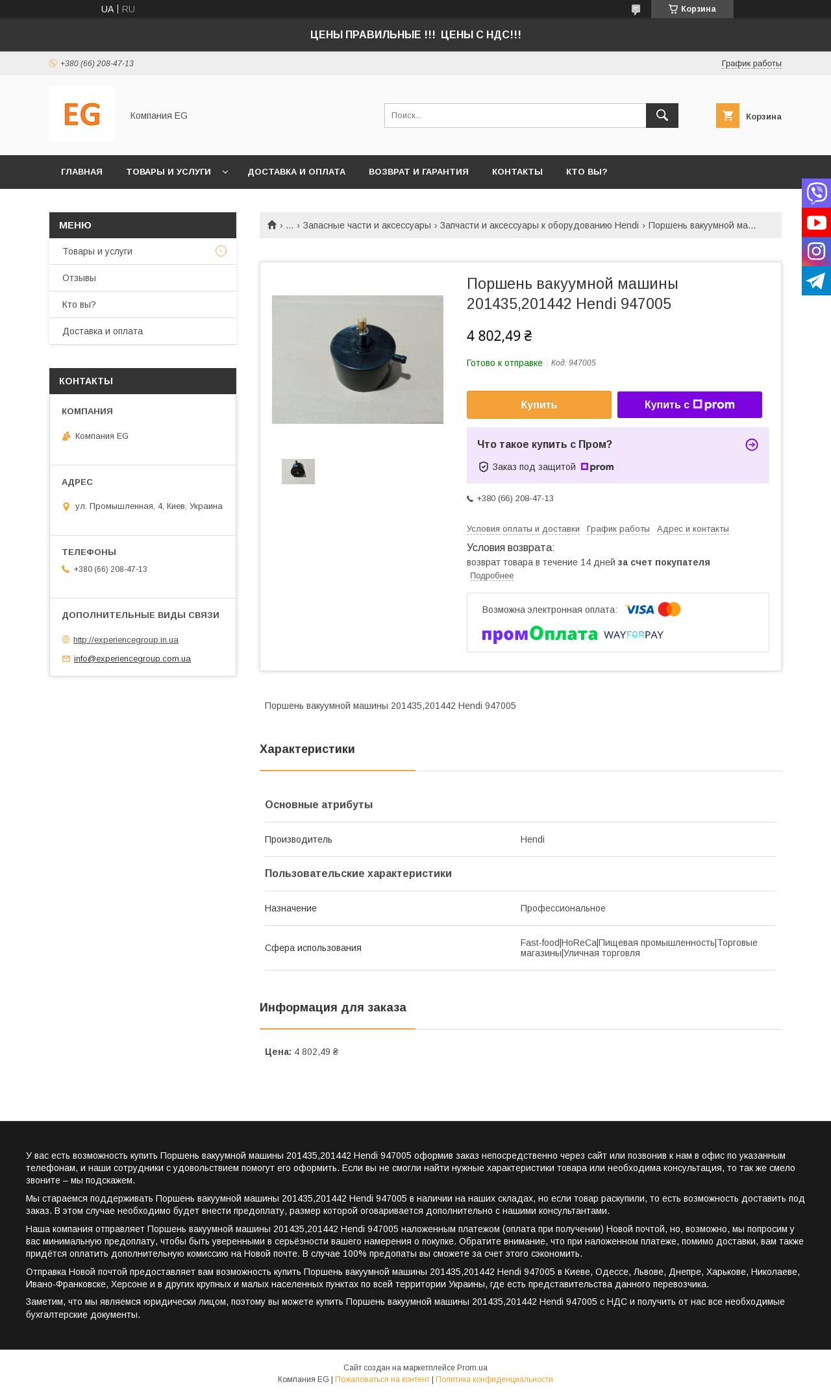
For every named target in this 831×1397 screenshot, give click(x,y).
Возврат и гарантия (419, 172)
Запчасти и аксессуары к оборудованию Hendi (539, 225)
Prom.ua (472, 1367)
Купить (539, 404)
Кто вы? (587, 172)
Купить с (690, 405)
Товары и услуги (168, 172)
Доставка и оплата (296, 172)
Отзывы (79, 278)
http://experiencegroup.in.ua (126, 640)
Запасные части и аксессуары (367, 225)
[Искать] (662, 115)
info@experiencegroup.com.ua (132, 658)
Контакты (517, 172)
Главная (82, 172)
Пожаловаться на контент (382, 1379)
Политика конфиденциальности (494, 1379)
